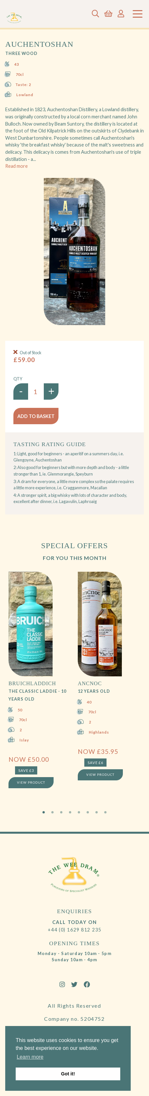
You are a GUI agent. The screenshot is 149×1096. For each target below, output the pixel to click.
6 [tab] (88, 812)
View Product (31, 782)
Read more (16, 166)
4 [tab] (70, 812)
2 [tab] (52, 812)
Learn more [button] (30, 1057)
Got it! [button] (68, 1073)
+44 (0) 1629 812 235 (75, 929)
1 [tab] (43, 812)
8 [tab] (105, 812)
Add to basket (36, 416)
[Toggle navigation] (137, 14)
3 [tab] (61, 812)
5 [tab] (79, 812)
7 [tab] (96, 812)
